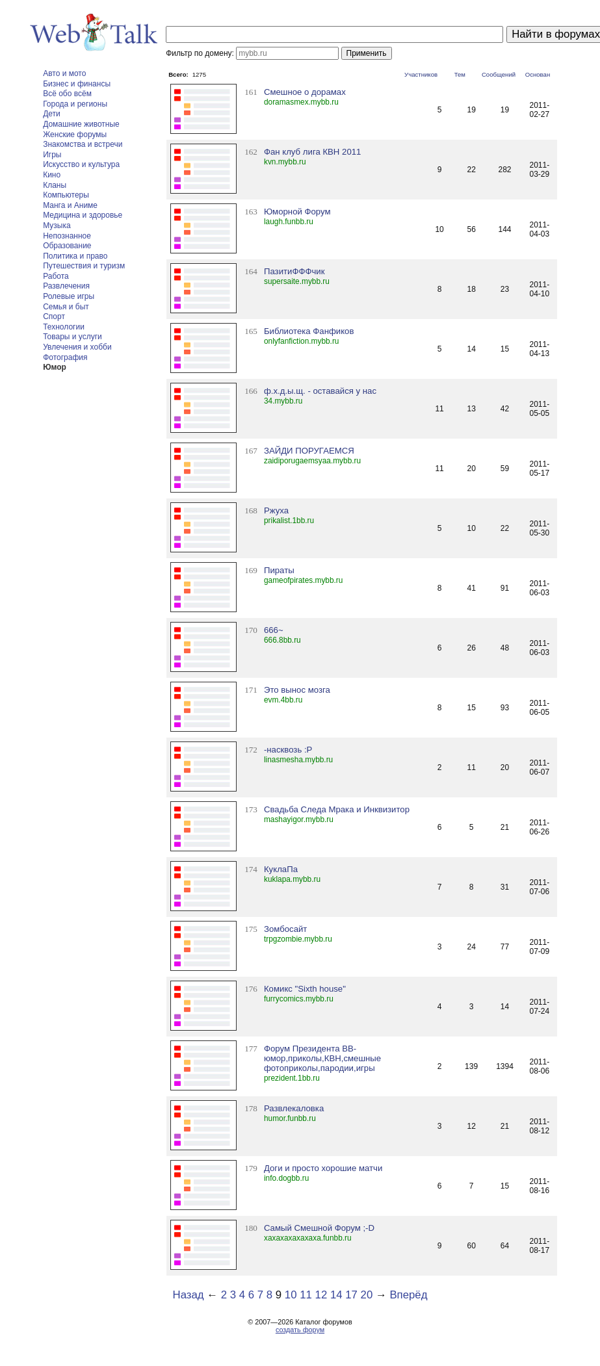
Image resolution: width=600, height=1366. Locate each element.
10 (291, 1295)
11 (306, 1295)
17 (351, 1295)
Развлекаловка (294, 1108)
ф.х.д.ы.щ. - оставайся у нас (320, 391)
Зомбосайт (285, 929)
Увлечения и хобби (77, 347)
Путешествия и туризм (84, 265)
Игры (52, 154)
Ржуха (276, 510)
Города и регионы (75, 104)
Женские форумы (75, 134)
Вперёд (408, 1295)
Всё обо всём (67, 93)
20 (367, 1295)
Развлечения (66, 285)
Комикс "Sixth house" (305, 989)
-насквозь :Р (288, 749)
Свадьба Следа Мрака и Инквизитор (337, 809)
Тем (459, 74)
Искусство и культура (81, 164)
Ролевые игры (68, 296)
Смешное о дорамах (305, 92)
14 (336, 1295)
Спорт (54, 316)
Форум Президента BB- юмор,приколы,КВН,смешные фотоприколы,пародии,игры (322, 1058)
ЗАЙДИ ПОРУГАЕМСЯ (309, 451)
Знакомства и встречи (82, 144)
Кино (51, 174)
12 (321, 1295)
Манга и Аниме (70, 205)
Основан (538, 74)
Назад (188, 1295)
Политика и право (75, 256)
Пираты (279, 570)
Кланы (54, 185)
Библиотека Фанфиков (309, 331)
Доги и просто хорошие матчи (323, 1168)
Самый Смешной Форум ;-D (319, 1228)
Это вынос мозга (297, 690)
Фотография (65, 357)
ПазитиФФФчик (294, 271)
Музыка (56, 225)
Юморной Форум (297, 211)
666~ (273, 630)
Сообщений (498, 74)
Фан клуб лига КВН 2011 (312, 152)
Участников (420, 74)
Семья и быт (66, 306)
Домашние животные (81, 124)
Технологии (64, 326)
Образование (67, 245)
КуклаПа (281, 869)
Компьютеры (66, 195)
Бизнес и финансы (77, 83)
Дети (51, 113)
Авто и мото (64, 73)
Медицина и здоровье (82, 215)
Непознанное (67, 235)
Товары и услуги (72, 336)
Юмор (54, 367)
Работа (56, 276)
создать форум (300, 1330)
